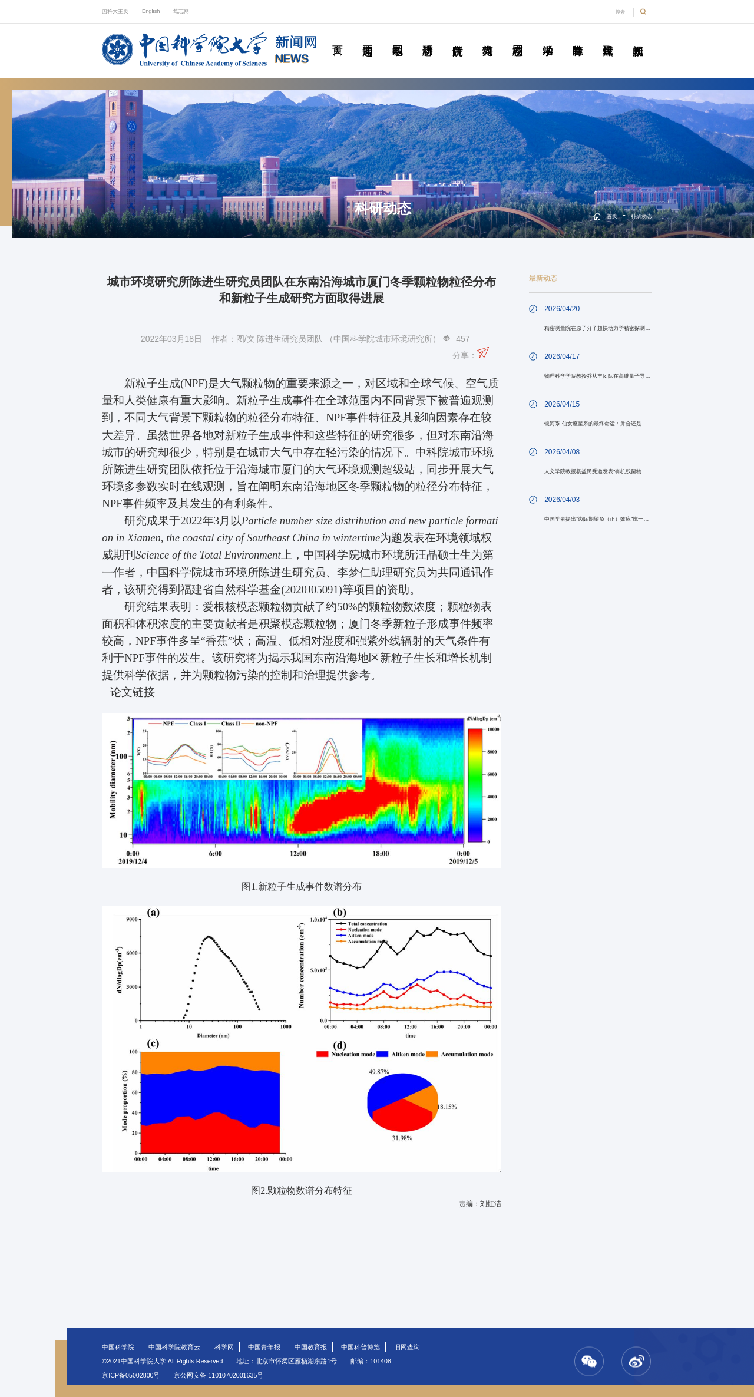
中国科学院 (118, 1346)
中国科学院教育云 (174, 1346)
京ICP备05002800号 (131, 1375)
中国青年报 (264, 1346)
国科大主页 (115, 11)
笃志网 (181, 11)
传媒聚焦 (608, 37)
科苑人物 (488, 37)
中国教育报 (311, 1346)
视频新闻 (638, 37)
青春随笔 (578, 37)
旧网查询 (407, 1346)
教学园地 (397, 37)
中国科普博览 (360, 1346)
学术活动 (548, 37)
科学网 (224, 1346)
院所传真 (458, 37)
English (151, 11)
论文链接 (132, 692)
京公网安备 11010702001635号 (218, 1375)
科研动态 (428, 37)
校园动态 (518, 37)
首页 (337, 37)
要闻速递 (367, 37)
